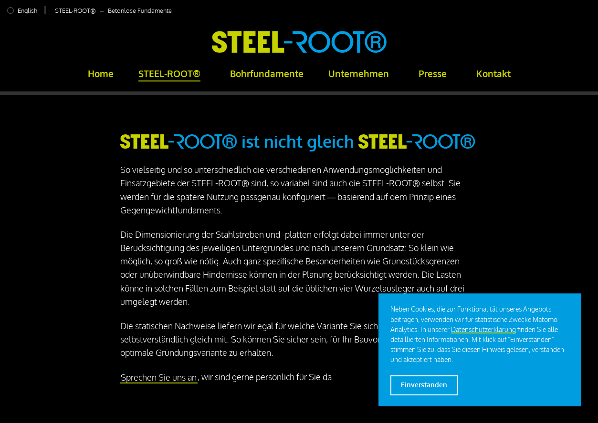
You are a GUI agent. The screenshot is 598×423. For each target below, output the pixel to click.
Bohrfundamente (267, 74)
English (27, 10)
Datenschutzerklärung (483, 329)
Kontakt (493, 74)
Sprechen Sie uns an (159, 377)
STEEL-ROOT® (169, 74)
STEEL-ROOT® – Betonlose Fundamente (113, 10)
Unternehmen (358, 74)
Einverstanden (424, 385)
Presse (433, 74)
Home (101, 74)
